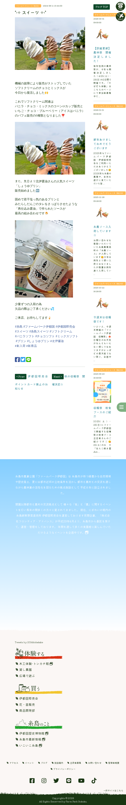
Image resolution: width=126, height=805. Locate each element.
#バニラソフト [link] (24, 336)
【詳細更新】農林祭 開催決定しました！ (102, 54)
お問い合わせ (93, 762)
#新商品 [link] (31, 345)
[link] (25, 346)
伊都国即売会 (27, 698)
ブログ (42, 762)
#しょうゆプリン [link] (38, 341)
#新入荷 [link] (20, 345)
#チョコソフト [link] (45, 336)
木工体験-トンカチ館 (34, 663)
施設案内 (57, 762)
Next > (58, 376)
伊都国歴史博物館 (32, 733)
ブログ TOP (101, 7)
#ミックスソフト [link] (66, 336)
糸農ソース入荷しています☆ (102, 230)
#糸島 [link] (19, 326)
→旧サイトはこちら (113, 790)
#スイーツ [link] (21, 331)
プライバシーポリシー (63, 768)
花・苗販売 (25, 704)
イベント (28, 762)
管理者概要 (112, 762)
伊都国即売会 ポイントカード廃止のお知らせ (33, 382)
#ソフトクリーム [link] (61, 331)
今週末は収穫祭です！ (102, 319)
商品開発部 (25, 710)
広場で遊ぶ (25, 675)
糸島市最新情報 (30, 739)
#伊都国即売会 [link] (65, 326)
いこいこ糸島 (29, 745)
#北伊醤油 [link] (57, 341)
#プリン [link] (21, 341)
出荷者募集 (74, 762)
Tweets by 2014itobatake (29, 642)
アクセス (12, 762)
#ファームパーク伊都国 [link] (39, 326)
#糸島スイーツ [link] (39, 331)
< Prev (20, 376)
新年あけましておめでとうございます (102, 143)
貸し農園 (24, 669)
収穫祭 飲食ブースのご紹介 (102, 412)
